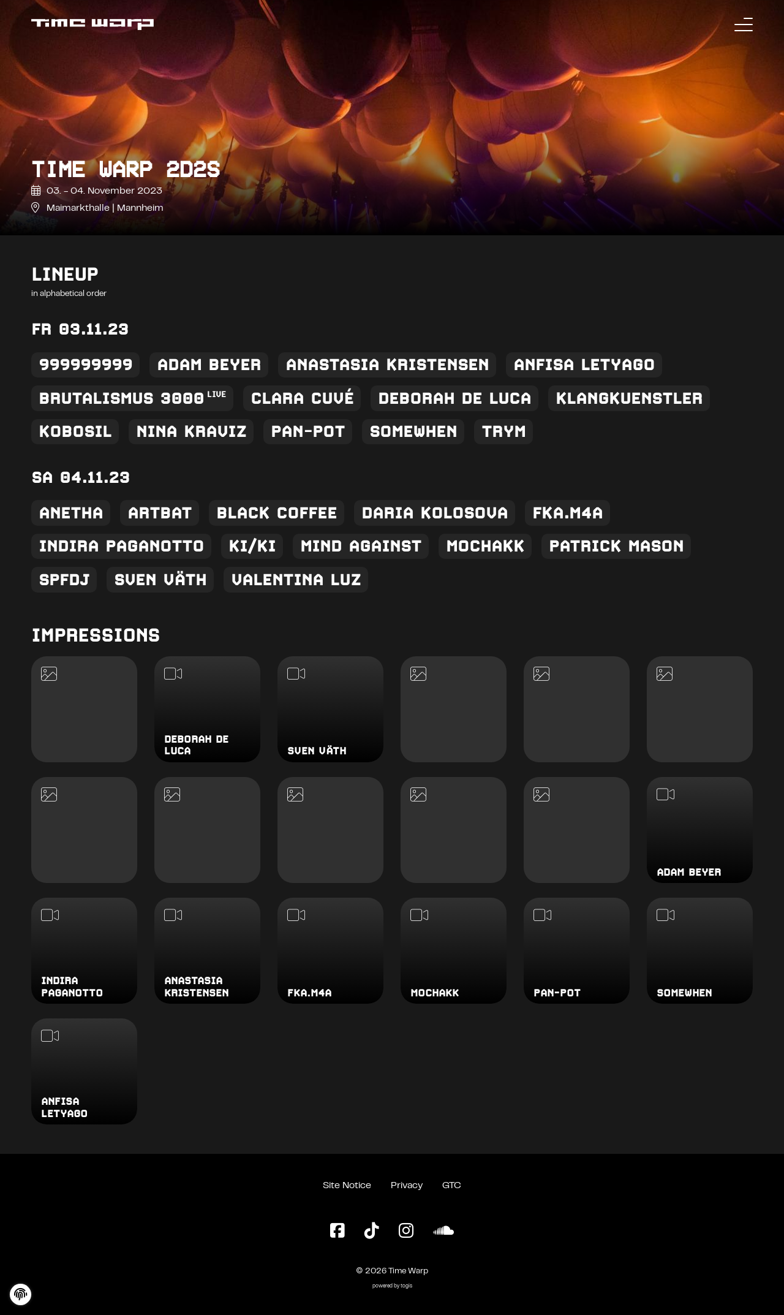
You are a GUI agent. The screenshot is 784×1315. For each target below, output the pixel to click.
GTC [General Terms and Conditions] (451, 1185)
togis (406, 1286)
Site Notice (347, 1185)
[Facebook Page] (337, 1232)
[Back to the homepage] (92, 24)
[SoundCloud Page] (443, 1232)
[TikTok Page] (372, 1232)
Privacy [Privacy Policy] (407, 1185)
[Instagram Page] (406, 1232)
